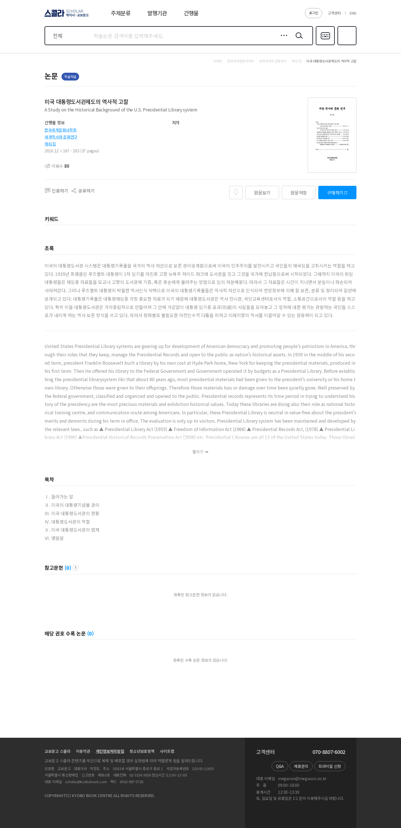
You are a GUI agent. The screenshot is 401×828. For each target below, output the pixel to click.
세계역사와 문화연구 (61, 137)
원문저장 (298, 192)
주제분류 (121, 13)
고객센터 (334, 13)
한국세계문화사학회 (60, 130)
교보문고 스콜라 (57, 751)
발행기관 (157, 13)
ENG (353, 13)
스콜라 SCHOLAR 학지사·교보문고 (66, 16)
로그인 (313, 12)
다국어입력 (325, 44)
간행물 (191, 13)
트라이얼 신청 (330, 766)
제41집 (50, 144)
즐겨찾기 (346, 44)
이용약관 (83, 751)
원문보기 (262, 192)
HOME (217, 61)
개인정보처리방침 (110, 751)
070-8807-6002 (328, 752)
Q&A (280, 766)
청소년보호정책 (141, 751)
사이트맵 (167, 751)
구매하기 (335, 192)
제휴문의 (301, 766)
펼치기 (197, 451)
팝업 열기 (76, 568)
